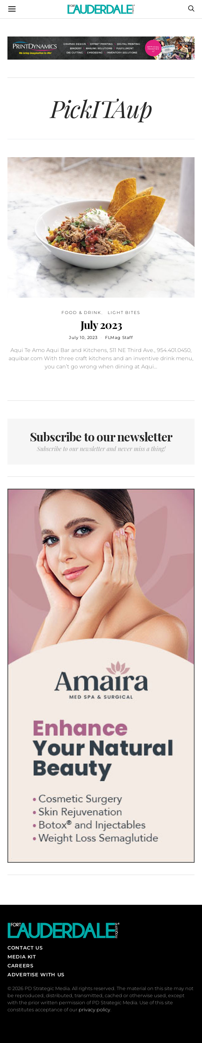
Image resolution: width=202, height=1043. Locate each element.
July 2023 (101, 324)
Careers (20, 965)
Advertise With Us (35, 974)
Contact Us (24, 948)
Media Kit (21, 957)
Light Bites (124, 312)
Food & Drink (81, 312)
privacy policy (94, 1009)
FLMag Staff (119, 337)
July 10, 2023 (83, 337)
